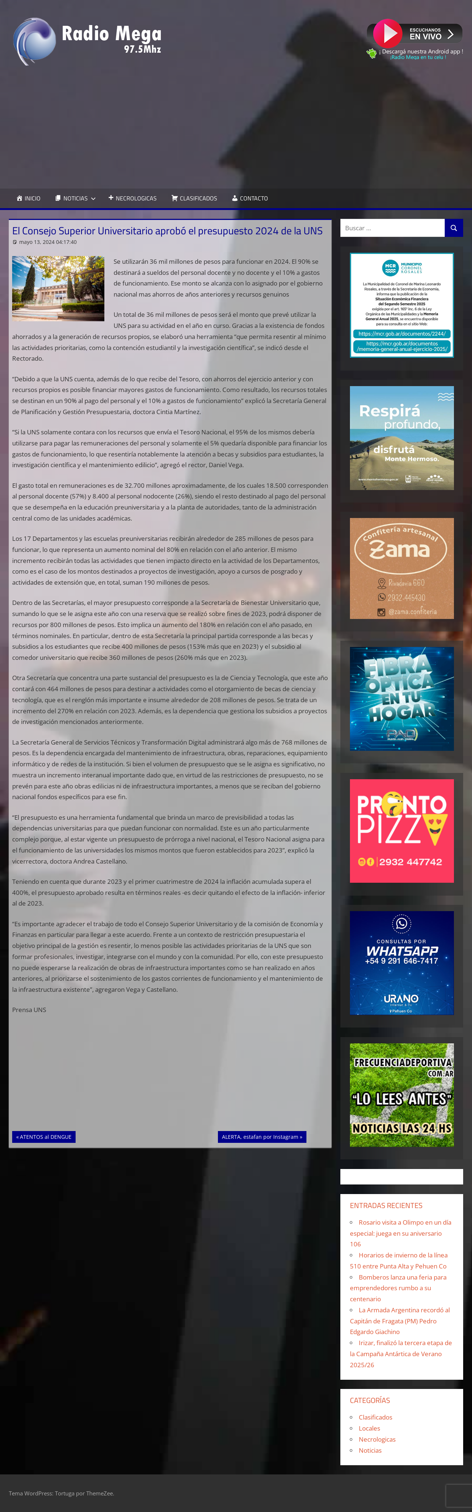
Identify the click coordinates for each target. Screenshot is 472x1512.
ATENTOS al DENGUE (46, 1136)
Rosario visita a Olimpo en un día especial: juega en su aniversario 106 (400, 1233)
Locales (369, 1428)
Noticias (370, 1450)
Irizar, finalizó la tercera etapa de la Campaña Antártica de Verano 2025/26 (401, 1353)
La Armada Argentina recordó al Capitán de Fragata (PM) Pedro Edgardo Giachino (400, 1321)
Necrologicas (377, 1439)
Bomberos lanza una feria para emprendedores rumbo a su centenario (398, 1288)
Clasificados (375, 1417)
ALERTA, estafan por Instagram (260, 1136)
